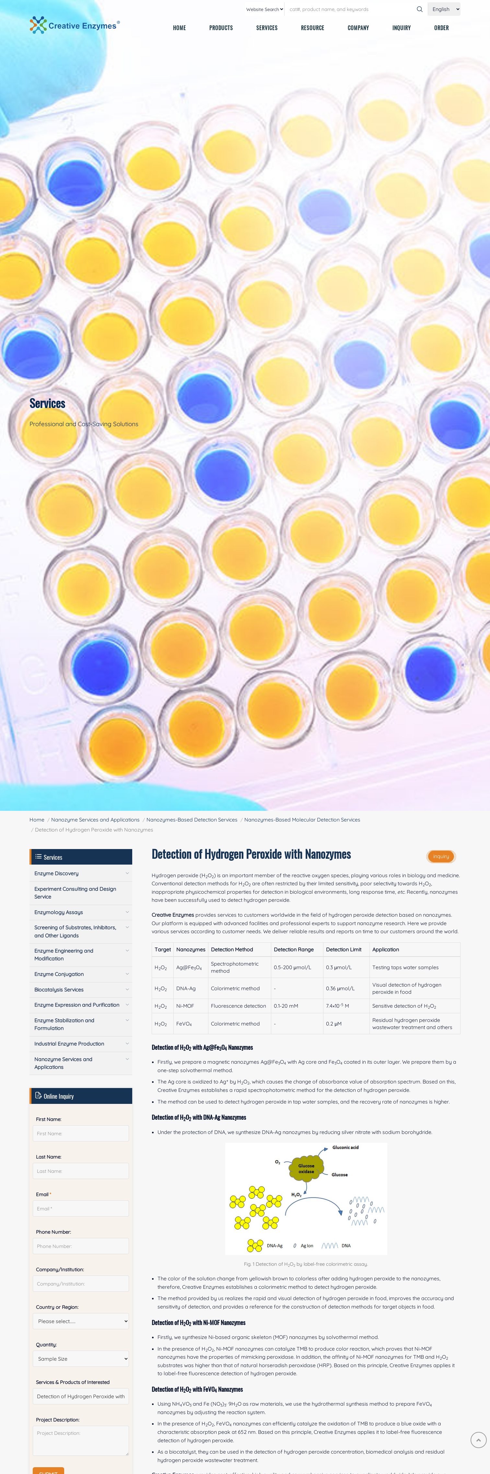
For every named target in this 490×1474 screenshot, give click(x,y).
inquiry (441, 856)
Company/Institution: (60, 1269)
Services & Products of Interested (73, 1382)
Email (43, 1194)
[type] (265, 9)
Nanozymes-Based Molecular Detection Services (302, 819)
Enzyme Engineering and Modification (63, 954)
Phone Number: (53, 1232)
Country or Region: (57, 1307)
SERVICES (267, 28)
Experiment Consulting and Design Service (75, 893)
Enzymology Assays (58, 912)
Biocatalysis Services (59, 989)
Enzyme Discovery (56, 873)
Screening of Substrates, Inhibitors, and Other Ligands (75, 931)
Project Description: (57, 1420)
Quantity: (46, 1345)
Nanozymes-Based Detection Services (192, 819)
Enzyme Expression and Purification (76, 1005)
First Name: (48, 1119)
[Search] (420, 9)
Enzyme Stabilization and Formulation (64, 1024)
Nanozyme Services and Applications (95, 819)
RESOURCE (312, 28)
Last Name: (48, 1157)
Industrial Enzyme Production (69, 1043)
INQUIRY (401, 28)
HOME (179, 28)
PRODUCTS (221, 28)
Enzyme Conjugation (59, 974)
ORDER (441, 28)
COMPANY (358, 28)
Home (36, 819)
